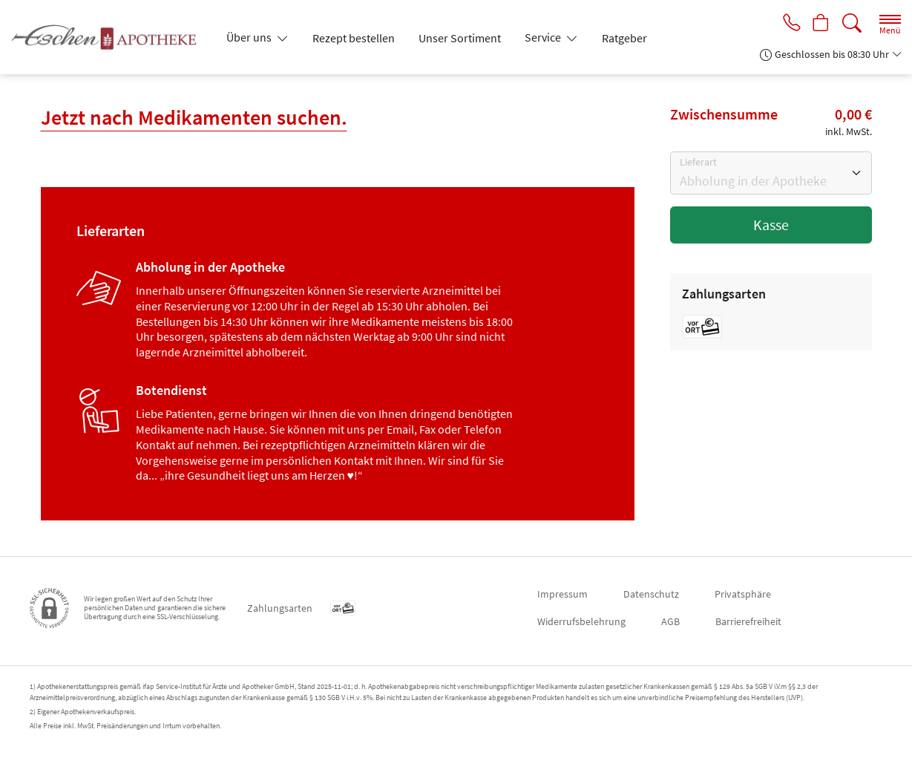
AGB (670, 621)
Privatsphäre (743, 594)
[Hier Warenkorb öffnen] (819, 24)
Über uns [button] (250, 37)
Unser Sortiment (460, 37)
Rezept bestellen (353, 37)
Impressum (562, 594)
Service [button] (544, 37)
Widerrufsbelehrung (581, 621)
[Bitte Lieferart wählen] (771, 173)
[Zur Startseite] (110, 37)
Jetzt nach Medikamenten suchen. (194, 117)
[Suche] (851, 23)
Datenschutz (651, 594)
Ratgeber (624, 37)
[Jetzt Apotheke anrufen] (787, 24)
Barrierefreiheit (748, 621)
